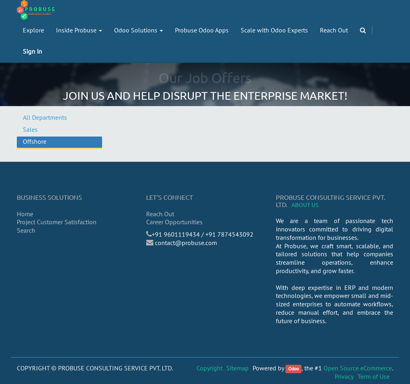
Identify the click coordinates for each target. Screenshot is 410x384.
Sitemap (237, 368)
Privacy (344, 376)
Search (26, 230)
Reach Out (160, 214)
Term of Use (374, 376)
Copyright (210, 368)
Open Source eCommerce (358, 368)
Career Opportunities (174, 222)
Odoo (293, 369)
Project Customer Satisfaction (56, 222)
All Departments (45, 117)
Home (25, 214)
